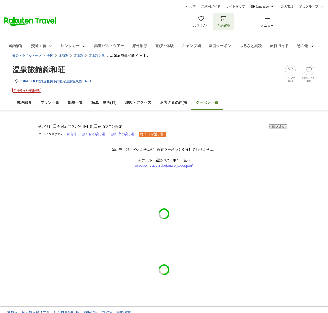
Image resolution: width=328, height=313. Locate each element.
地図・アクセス (138, 103)
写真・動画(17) (103, 103)
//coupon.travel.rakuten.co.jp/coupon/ (164, 165)
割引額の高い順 (94, 134)
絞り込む (277, 126)
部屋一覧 (75, 103)
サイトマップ (235, 6)
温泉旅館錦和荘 (38, 70)
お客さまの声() (173, 103)
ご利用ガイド (210, 6)
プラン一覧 (49, 103)
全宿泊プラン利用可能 (74, 127)
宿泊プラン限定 (110, 127)
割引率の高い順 (123, 134)
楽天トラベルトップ (26, 56)
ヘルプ (191, 6)
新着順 (72, 134)
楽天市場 (287, 6)
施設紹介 (24, 103)
